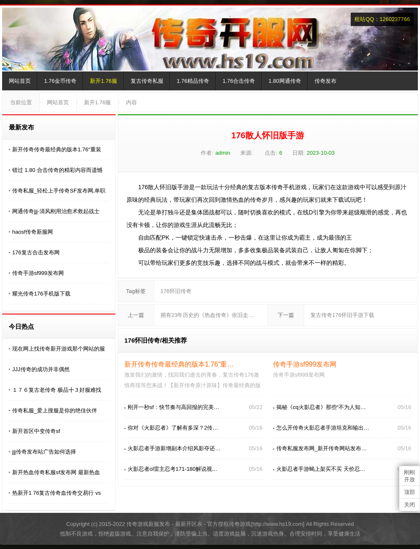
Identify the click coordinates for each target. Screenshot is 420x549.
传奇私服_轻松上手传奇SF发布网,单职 (58, 190)
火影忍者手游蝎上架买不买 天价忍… (320, 469)
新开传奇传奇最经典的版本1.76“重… (179, 364)
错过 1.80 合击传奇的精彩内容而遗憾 (57, 170)
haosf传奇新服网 (32, 232)
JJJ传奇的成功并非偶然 (41, 369)
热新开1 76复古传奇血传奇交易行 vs (56, 493)
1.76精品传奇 (193, 81)
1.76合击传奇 (239, 81)
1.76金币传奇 (60, 81)
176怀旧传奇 (176, 291)
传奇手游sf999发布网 (38, 273)
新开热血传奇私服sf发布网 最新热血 (56, 472)
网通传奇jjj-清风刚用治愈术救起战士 (56, 211)
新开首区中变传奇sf (36, 431)
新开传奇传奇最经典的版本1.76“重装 (56, 149)
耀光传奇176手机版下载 (41, 293)
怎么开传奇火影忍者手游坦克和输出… (322, 428)
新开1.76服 (103, 81)
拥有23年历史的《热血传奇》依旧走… (207, 315)
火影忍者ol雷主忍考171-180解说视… (173, 469)
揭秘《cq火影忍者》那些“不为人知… (321, 407)
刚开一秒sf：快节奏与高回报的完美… (173, 407)
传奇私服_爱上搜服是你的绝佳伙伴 (54, 410)
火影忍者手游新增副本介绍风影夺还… (174, 448)
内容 (131, 102)
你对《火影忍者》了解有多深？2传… (173, 428)
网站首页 (20, 81)
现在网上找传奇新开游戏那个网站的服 (58, 349)
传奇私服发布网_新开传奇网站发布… (321, 448)
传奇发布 (325, 81)
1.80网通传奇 (284, 81)
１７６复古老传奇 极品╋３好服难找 (56, 390)
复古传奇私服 (147, 81)
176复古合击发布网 (36, 252)
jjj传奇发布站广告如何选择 (44, 452)
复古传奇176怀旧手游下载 (342, 315)
